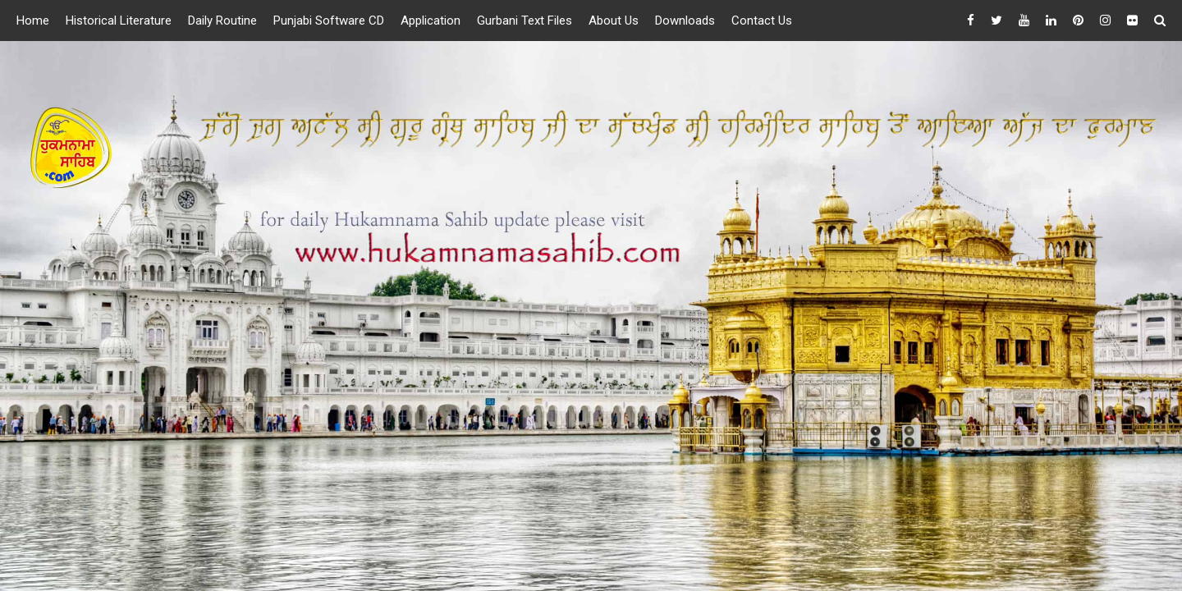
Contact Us (761, 20)
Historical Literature (119, 20)
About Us (614, 20)
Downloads (685, 20)
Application (430, 20)
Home (32, 20)
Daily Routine (222, 20)
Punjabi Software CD (328, 20)
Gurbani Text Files (524, 20)
